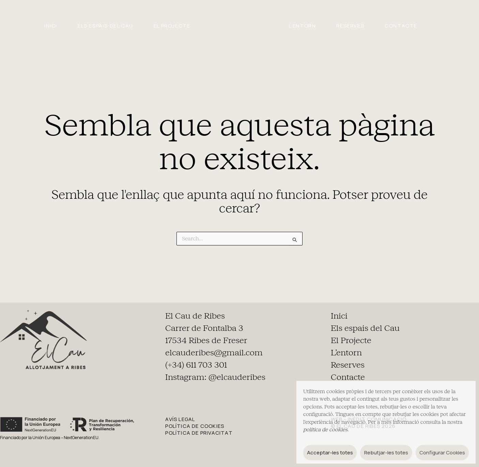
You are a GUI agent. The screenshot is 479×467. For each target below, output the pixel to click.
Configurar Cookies (442, 452)
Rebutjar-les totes (386, 452)
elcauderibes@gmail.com (214, 352)
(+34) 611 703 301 (196, 364)
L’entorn (302, 25)
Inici (50, 25)
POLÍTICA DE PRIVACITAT (198, 432)
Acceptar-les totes (330, 452)
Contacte (401, 25)
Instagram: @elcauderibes (215, 377)
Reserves (350, 25)
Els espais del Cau (105, 25)
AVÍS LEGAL (180, 419)
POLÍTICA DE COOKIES (194, 426)
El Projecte (172, 25)
